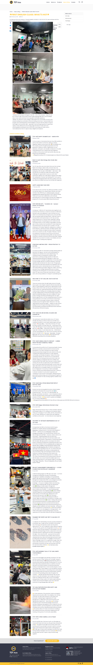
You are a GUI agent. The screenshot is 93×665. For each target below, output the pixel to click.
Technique (67, 20)
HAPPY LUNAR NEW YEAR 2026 (41, 185)
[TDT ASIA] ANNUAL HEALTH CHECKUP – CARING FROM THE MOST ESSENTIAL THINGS (46, 341)
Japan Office (48, 653)
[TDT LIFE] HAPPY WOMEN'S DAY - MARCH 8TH (46, 136)
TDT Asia (68, 24)
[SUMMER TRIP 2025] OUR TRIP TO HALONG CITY (46, 517)
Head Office (25, 646)
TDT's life (67, 16)
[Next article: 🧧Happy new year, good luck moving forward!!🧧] (59, 27)
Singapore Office (49, 646)
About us (53, 2)
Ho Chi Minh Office (27, 653)
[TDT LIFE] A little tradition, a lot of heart (44, 617)
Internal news (68, 18)
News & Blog (66, 2)
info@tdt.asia (15, 656)
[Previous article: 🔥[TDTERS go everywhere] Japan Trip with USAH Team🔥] (59, 24)
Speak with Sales (52, 641)
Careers (73, 2)
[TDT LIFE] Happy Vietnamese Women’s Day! (45, 405)
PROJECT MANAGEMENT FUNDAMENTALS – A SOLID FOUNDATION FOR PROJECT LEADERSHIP (47, 468)
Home (47, 2)
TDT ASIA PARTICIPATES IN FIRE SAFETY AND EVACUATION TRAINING (45, 588)
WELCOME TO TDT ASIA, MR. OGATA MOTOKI (45, 279)
